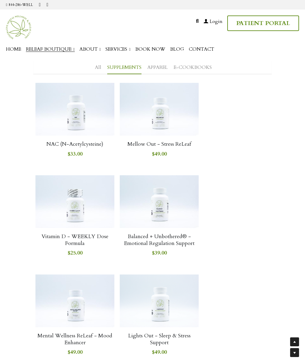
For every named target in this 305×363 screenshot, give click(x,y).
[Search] (197, 21)
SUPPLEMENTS (124, 67)
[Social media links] (40, 4)
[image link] (18, 27)
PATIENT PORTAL (263, 23)
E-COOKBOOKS (193, 67)
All (98, 67)
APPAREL (157, 67)
